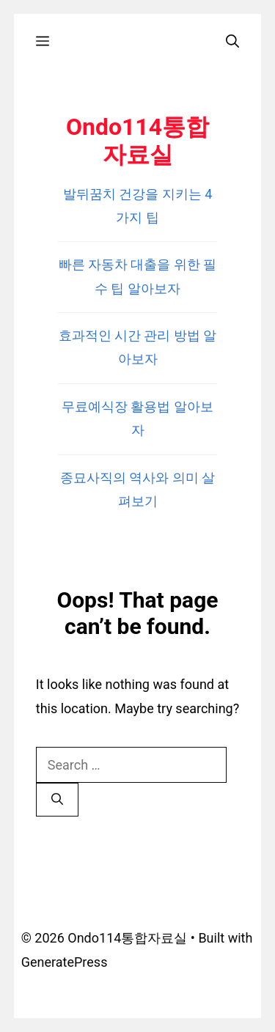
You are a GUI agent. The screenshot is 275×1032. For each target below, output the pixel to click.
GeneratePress (64, 962)
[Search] (57, 800)
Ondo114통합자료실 (137, 141)
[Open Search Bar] (232, 41)
